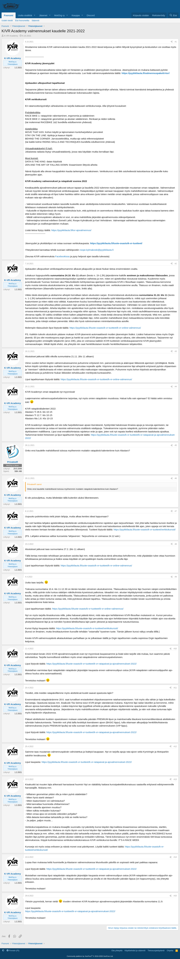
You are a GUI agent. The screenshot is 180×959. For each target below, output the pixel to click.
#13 (175, 779)
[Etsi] (173, 15)
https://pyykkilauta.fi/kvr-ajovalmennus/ (71, 230)
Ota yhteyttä (116, 950)
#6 (176, 478)
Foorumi (8, 15)
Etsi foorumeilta (22, 20)
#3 (176, 351)
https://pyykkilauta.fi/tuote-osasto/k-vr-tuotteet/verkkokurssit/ (145, 529)
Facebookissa (62, 256)
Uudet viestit (7, 20)
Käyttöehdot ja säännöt (135, 950)
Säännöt (35, 20)
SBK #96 (18, 471)
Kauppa (76, 15)
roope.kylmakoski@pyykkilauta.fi (96, 250)
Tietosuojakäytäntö (156, 950)
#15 (175, 896)
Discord (91, 15)
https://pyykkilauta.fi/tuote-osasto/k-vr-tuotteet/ (116, 243)
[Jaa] (172, 42)
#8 (176, 544)
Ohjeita (170, 950)
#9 (176, 577)
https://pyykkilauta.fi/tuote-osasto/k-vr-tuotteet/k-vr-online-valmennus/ (105, 327)
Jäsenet (43, 15)
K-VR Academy (11, 36)
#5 (176, 445)
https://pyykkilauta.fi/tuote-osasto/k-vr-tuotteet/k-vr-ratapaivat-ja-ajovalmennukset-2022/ (91, 663)
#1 (176, 42)
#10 (175, 649)
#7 (176, 511)
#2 (176, 264)
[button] (34, 15)
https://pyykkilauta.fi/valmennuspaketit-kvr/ (146, 73)
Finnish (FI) (13, 950)
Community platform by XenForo (90, 956)
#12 (175, 746)
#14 (175, 857)
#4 (176, 386)
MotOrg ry (59, 15)
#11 (175, 688)
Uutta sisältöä (25, 15)
